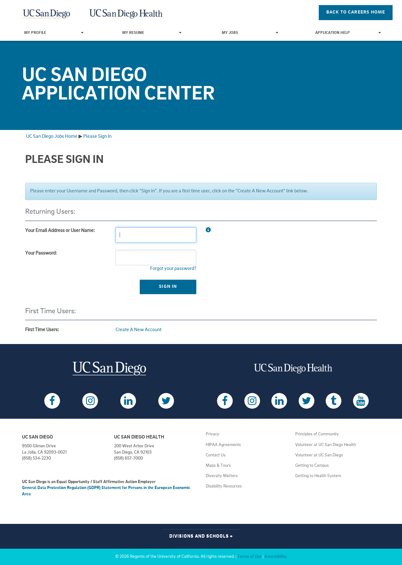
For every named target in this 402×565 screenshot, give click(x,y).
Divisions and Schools (201, 536)
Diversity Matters (222, 476)
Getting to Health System (318, 476)
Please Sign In (97, 136)
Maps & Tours (218, 466)
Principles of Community (317, 434)
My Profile (54, 33)
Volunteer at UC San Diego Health (325, 445)
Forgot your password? (173, 268)
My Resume (152, 33)
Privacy (212, 434)
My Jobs (250, 33)
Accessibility (275, 557)
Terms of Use (249, 557)
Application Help (348, 33)
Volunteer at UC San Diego (319, 455)
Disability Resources (224, 486)
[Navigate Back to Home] (47, 12)
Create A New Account (138, 329)
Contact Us (215, 455)
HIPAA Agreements (223, 445)
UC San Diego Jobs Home (52, 136)
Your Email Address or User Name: (60, 230)
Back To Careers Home (355, 12)
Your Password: (41, 253)
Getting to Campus (312, 466)
